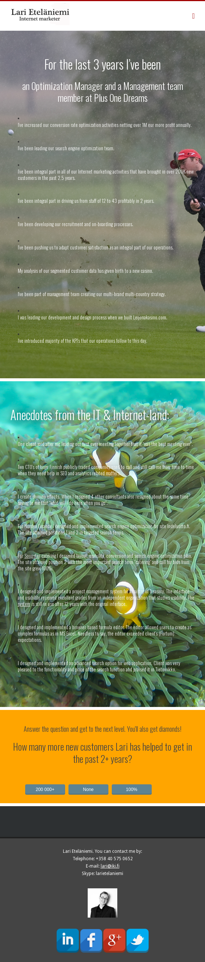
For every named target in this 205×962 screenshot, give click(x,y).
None (88, 789)
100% (131, 789)
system (24, 603)
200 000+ (45, 789)
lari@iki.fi (110, 866)
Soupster (32, 555)
